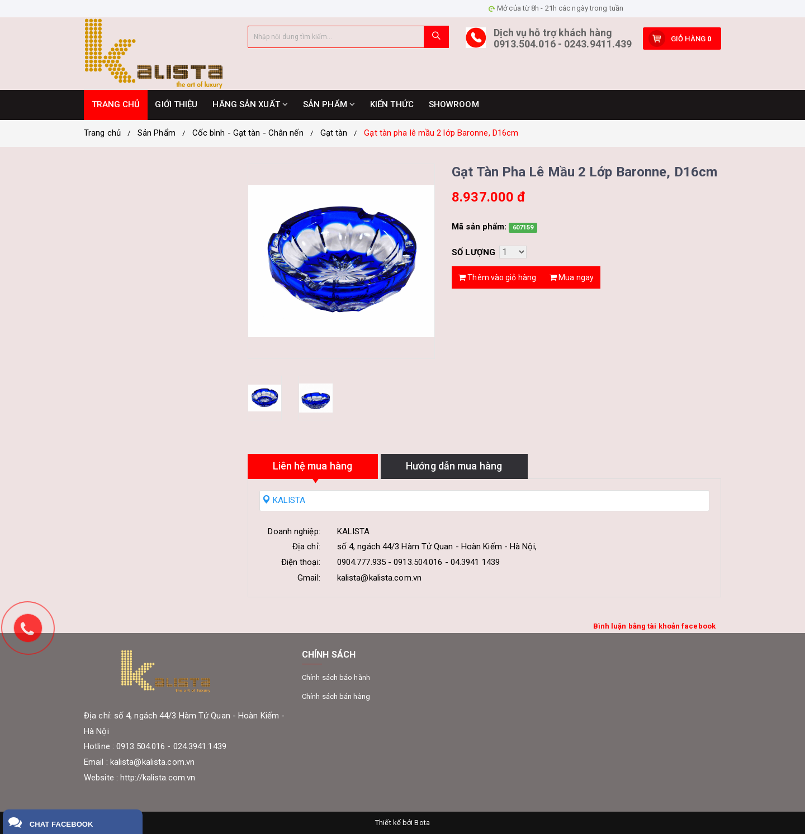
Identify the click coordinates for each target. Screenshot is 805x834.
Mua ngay (572, 277)
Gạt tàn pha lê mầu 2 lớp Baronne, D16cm (441, 133)
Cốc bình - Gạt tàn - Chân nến (248, 133)
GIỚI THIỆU (176, 104)
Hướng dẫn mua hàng (454, 466)
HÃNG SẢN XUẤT (250, 104)
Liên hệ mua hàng (313, 466)
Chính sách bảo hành (336, 677)
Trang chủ (102, 133)
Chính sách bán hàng (336, 696)
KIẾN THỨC (392, 104)
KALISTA (284, 500)
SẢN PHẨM (329, 104)
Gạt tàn (334, 133)
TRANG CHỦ (116, 104)
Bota (421, 822)
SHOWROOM (454, 104)
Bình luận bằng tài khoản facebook (654, 626)
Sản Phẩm (157, 133)
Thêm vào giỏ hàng (497, 277)
